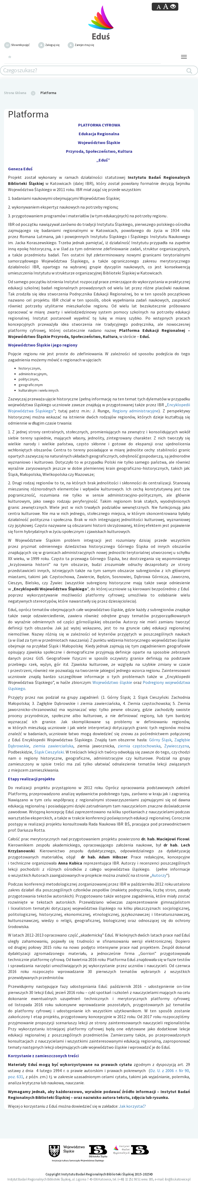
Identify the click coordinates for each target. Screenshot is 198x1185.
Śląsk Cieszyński (49, 752)
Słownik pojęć (17, 45)
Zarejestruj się (81, 45)
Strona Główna (15, 93)
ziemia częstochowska (139, 745)
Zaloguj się (48, 45)
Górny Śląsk (160, 739)
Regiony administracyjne (135, 410)
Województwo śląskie (112, 682)
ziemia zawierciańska (53, 745)
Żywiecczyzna (176, 745)
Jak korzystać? (132, 1106)
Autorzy (159, 875)
